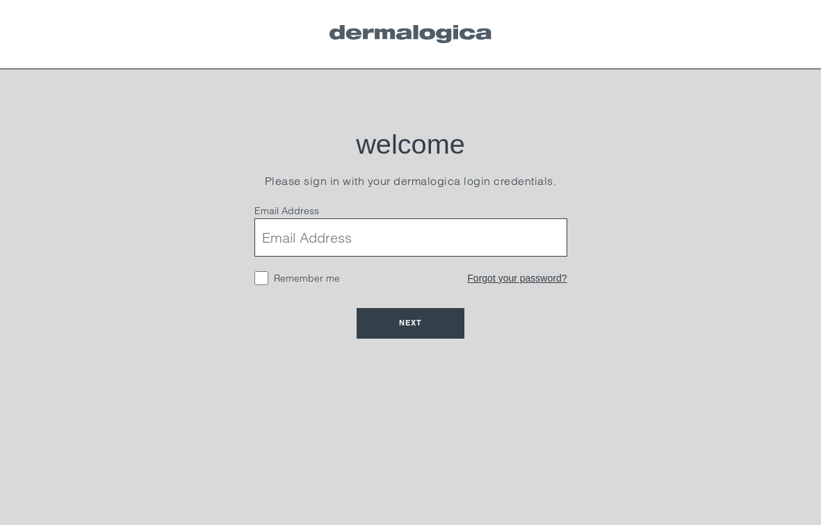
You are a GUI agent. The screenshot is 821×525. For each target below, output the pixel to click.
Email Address (286, 210)
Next (410, 323)
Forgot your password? (517, 278)
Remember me (307, 278)
